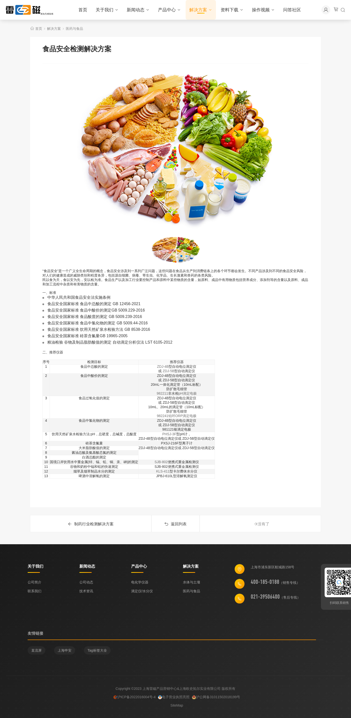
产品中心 (169, 9)
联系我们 (34, 591)
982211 (162, 393)
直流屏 (36, 652)
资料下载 (232, 9)
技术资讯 (86, 591)
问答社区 (292, 9)
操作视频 (263, 9)
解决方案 (200, 9)
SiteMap (176, 707)
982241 (162, 416)
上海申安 (64, 652)
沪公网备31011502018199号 (216, 698)
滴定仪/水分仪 (142, 591)
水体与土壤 (191, 582)
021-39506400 (265, 598)
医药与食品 (74, 29)
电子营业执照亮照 (174, 698)
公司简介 (34, 582)
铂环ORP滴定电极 (182, 416)
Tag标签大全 (97, 652)
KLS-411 (162, 471)
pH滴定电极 (187, 393)
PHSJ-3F (169, 434)
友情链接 (35, 635)
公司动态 (86, 582)
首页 (82, 9)
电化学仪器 (139, 582)
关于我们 (107, 9)
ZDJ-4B (163, 366)
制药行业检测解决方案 (91, 527)
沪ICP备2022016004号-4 (134, 698)
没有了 (261, 527)
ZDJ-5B (168, 371)
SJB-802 (161, 462)
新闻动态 (138, 9)
